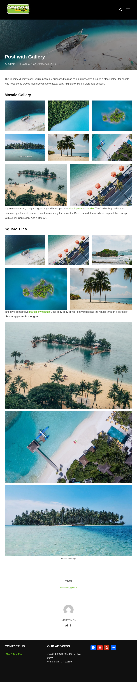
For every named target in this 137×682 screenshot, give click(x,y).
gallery (73, 587)
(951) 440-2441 (13, 653)
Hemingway (75, 208)
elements (64, 587)
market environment (40, 312)
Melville (89, 208)
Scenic (26, 64)
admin (11, 64)
